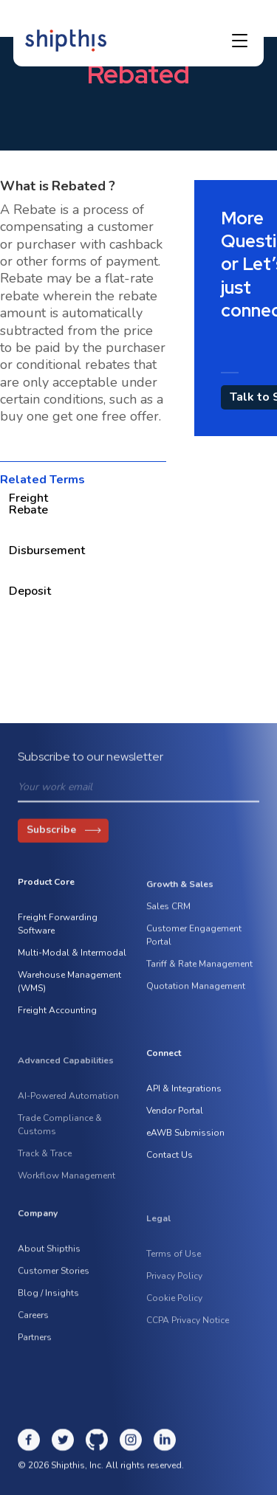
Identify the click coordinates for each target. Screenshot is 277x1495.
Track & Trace (45, 1164)
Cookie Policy (174, 1309)
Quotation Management (195, 992)
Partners (35, 1344)
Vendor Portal (174, 1113)
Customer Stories (53, 1277)
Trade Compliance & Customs (60, 1135)
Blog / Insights (48, 1299)
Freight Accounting (57, 1013)
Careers (33, 1321)
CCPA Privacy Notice (187, 1331)
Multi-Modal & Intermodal (72, 955)
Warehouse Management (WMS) (69, 984)
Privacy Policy (174, 1287)
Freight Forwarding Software (58, 926)
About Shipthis (49, 1255)
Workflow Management (66, 1186)
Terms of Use (173, 1265)
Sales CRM (168, 913)
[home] (65, 39)
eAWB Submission (185, 1136)
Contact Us (169, 1158)
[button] (240, 40)
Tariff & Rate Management (199, 970)
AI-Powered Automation (68, 1107)
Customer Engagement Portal (194, 941)
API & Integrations (184, 1091)
